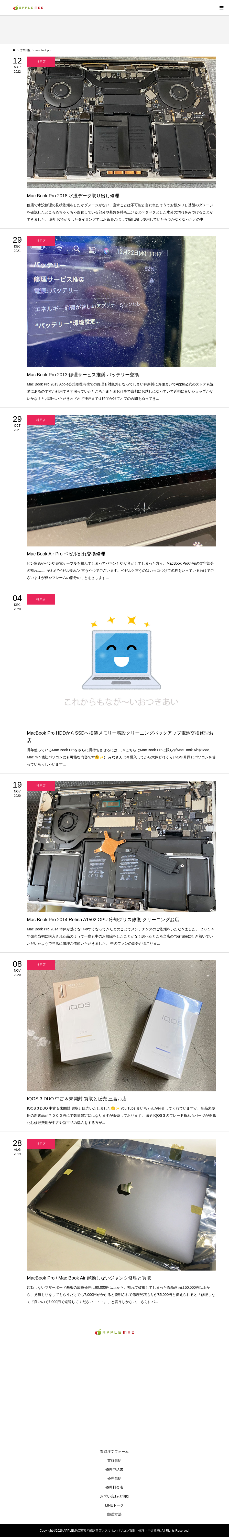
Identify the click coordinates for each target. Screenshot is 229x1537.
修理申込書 (114, 1469)
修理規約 (114, 1478)
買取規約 (114, 1460)
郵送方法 (114, 1514)
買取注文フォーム (114, 1451)
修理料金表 (114, 1487)
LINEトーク (114, 1505)
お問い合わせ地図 (114, 1496)
